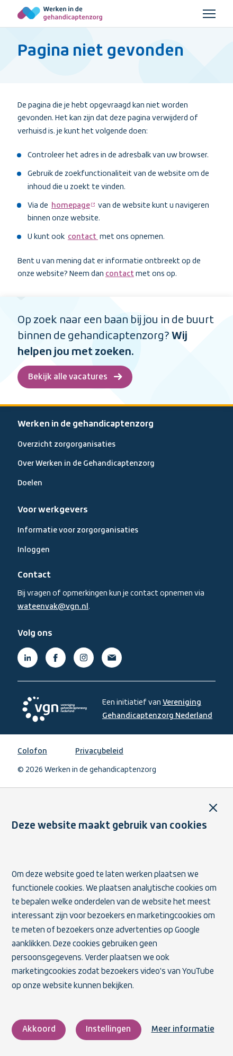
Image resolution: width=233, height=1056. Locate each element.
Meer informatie (182, 1029)
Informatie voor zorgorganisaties (77, 530)
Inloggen (33, 550)
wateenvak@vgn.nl (52, 606)
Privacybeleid (99, 751)
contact (83, 237)
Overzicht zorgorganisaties (66, 444)
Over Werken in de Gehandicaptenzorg (86, 463)
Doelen (29, 483)
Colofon (32, 751)
